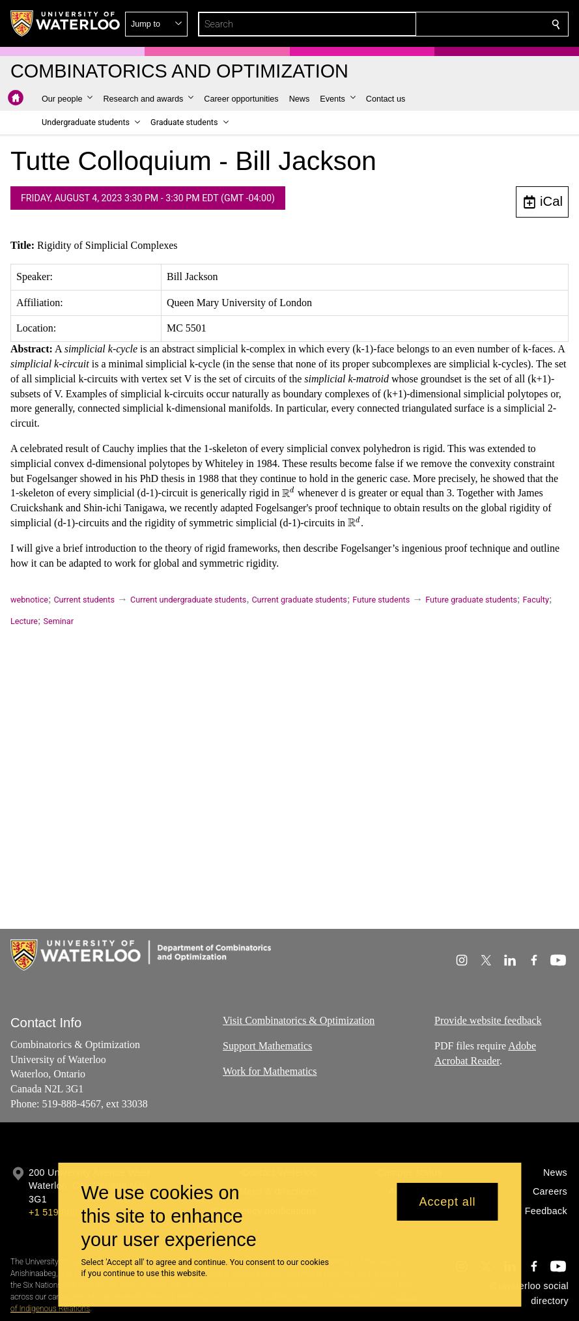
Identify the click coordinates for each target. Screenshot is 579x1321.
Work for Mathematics (270, 1071)
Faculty (536, 599)
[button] (461, 24)
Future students (381, 599)
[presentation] (288, 492)
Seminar (59, 621)
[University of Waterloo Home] (65, 23)
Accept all (447, 1201)
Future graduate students (471, 599)
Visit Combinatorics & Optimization (298, 1020)
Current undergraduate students (188, 599)
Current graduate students (298, 599)
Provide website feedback (487, 1020)
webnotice (29, 599)
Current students (84, 599)
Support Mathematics (267, 1045)
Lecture (24, 621)
